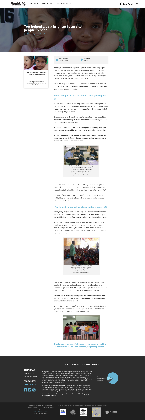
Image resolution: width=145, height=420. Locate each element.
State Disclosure (44, 411)
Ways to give (47, 4)
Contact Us (30, 384)
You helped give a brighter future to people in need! (36, 73)
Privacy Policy (35, 411)
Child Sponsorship (63, 4)
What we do (34, 4)
